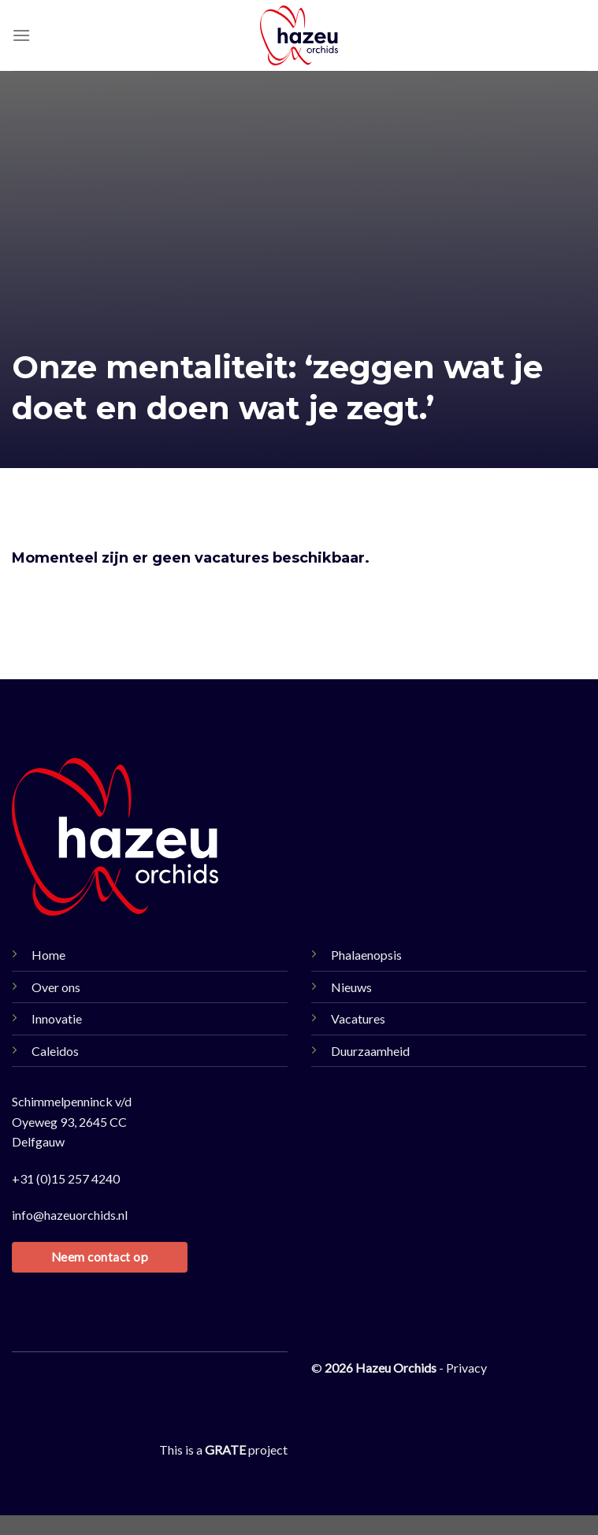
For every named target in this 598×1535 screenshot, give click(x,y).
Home (48, 954)
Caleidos (55, 1050)
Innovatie (57, 1018)
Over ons (56, 986)
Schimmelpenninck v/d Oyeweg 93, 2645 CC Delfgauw (72, 1121)
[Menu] (21, 35)
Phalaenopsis (366, 954)
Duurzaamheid (370, 1050)
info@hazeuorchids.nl (70, 1214)
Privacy (466, 1367)
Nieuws (351, 986)
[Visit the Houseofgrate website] (225, 1449)
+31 (66, 1178)
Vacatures (358, 1018)
